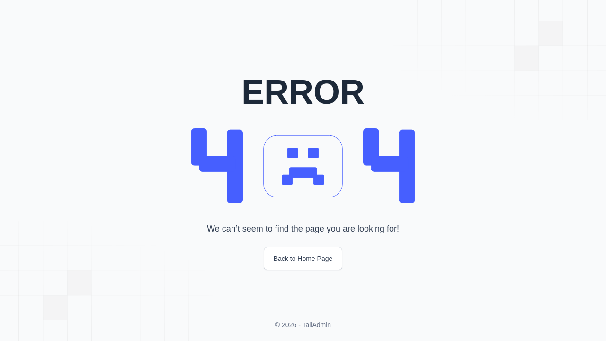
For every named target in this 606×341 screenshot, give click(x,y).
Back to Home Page (303, 258)
